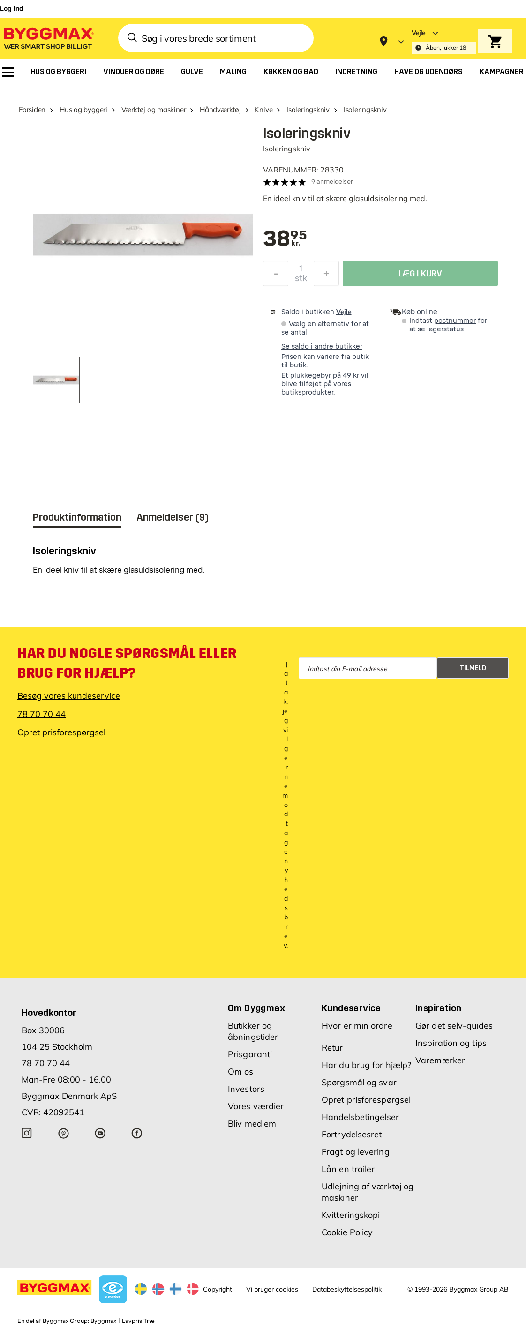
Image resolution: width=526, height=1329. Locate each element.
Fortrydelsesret (352, 1134)
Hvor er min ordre (357, 1025)
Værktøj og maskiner (153, 109)
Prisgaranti (250, 1054)
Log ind (11, 8)
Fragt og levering (356, 1151)
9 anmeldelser (332, 181)
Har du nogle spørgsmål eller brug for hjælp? (127, 663)
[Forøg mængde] (326, 276)
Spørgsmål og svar (359, 1082)
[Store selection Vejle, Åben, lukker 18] (444, 41)
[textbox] (285, 239)
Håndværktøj (220, 109)
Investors (246, 1088)
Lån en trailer (348, 1169)
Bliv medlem (252, 1123)
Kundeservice (351, 1008)
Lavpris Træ (138, 1321)
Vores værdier (256, 1106)
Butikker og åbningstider (253, 1031)
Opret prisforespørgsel (61, 732)
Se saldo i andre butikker (321, 347)
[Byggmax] (48, 37)
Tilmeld (473, 668)
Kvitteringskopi (351, 1215)
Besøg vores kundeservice (68, 695)
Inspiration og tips (451, 1043)
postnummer (455, 321)
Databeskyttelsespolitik (347, 1289)
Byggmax (103, 1321)
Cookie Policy (347, 1232)
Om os (241, 1071)
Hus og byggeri (83, 109)
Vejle (344, 311)
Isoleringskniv (308, 109)
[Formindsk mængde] (275, 276)
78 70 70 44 (41, 714)
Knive (263, 109)
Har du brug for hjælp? (366, 1065)
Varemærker (440, 1060)
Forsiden (32, 109)
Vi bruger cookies (272, 1289)
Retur (332, 1047)
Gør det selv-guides (454, 1025)
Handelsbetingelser (360, 1117)
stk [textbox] (301, 281)
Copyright (217, 1289)
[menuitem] (8, 72)
